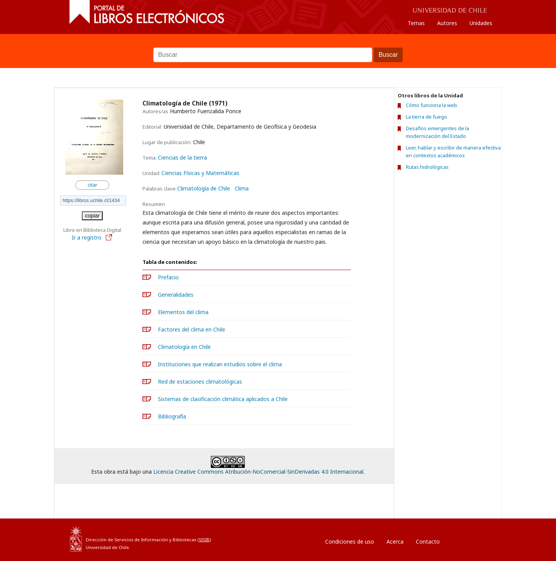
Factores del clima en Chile (191, 329)
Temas (416, 23)
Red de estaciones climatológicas (200, 381)
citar (92, 185)
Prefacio (168, 277)
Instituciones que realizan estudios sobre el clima (220, 364)
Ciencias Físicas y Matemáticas (200, 173)
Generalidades (175, 294)
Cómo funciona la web (431, 105)
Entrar (463, 539)
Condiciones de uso (349, 541)
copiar (92, 215)
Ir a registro (92, 237)
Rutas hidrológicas (427, 166)
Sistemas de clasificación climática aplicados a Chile (223, 399)
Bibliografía (172, 416)
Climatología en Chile (184, 346)
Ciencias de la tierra (182, 157)
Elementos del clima (183, 312)
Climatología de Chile (203, 188)
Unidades (481, 23)
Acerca (394, 541)
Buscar (278, 44)
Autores (447, 23)
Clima (242, 188)
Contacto (428, 541)
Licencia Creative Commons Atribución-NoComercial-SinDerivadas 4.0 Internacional (258, 471)
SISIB (204, 539)
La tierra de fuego (426, 116)
